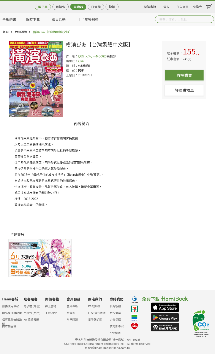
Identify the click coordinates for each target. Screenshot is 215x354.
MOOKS (101, 56)
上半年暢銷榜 (88, 19)
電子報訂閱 (95, 319)
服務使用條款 (10, 306)
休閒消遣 (21, 32)
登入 (166, 6)
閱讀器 (78, 7)
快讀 (112, 7)
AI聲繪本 (115, 333)
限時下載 (33, 19)
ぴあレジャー (87, 56)
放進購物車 (184, 90)
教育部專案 (117, 326)
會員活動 (59, 19)
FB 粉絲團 (94, 306)
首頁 (6, 32)
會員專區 (72, 306)
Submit (210, 19)
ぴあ (81, 61)
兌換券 (197, 6)
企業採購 (115, 319)
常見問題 (72, 319)
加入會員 (183, 6)
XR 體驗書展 (31, 319)
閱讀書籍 (150, 6)
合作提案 (115, 313)
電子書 (43, 7)
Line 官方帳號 (97, 313)
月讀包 (60, 7)
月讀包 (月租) (32, 313)
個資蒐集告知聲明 (12, 320)
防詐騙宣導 (9, 326)
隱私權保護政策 (12, 313)
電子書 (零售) (32, 306)
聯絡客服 (115, 306)
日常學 (96, 7)
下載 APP (51, 313)
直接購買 (184, 75)
